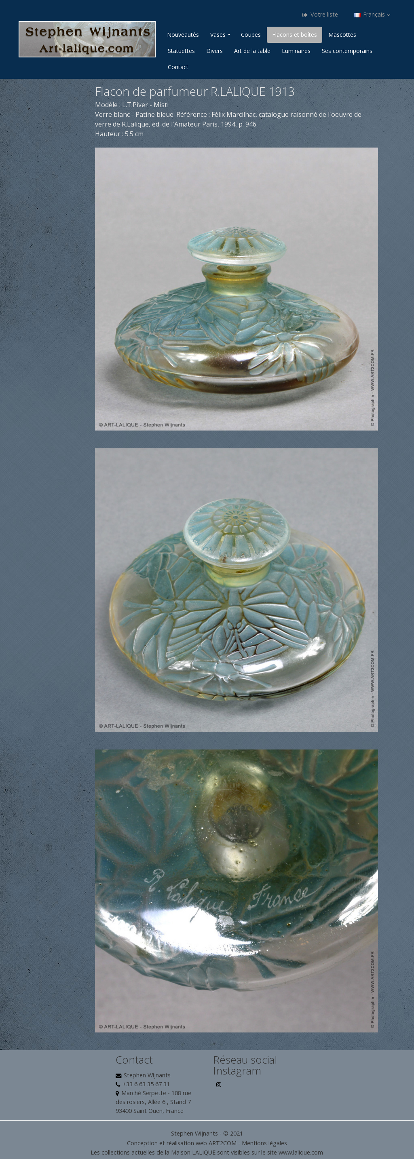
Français (372, 14)
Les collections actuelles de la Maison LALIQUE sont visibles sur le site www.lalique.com (207, 1152)
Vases (218, 34)
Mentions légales (264, 1143)
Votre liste (320, 14)
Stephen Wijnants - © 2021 (207, 1133)
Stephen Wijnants (147, 1075)
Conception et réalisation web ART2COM (182, 1143)
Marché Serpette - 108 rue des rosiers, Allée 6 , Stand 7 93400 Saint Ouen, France (153, 1102)
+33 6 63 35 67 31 (146, 1084)
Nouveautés (183, 34)
